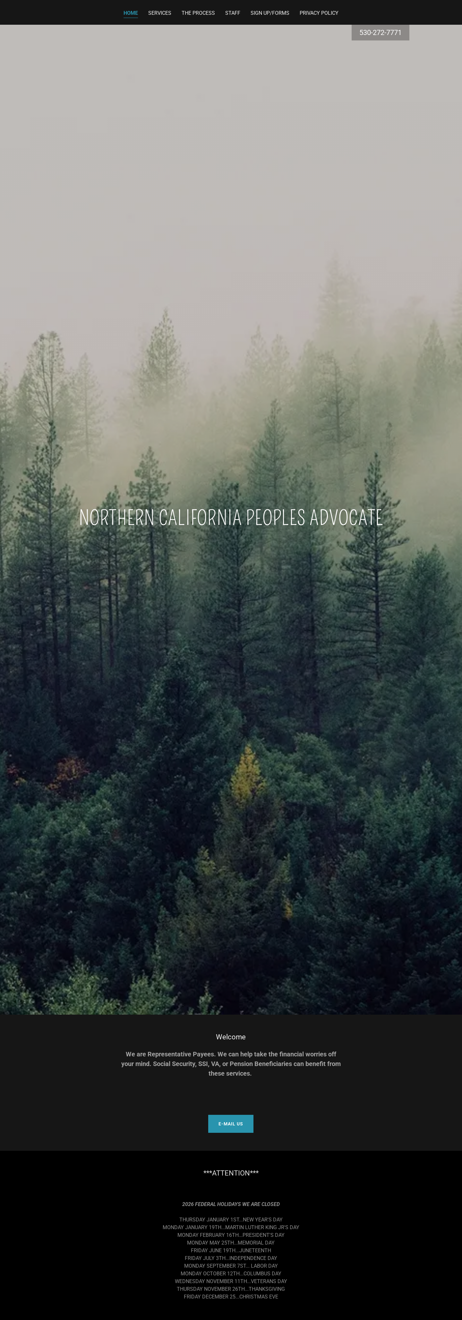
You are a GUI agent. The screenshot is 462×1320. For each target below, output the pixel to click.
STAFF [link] (232, 13)
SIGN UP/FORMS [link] (270, 13)
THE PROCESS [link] (198, 13)
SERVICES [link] (159, 13)
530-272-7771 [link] (380, 33)
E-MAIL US (230, 1123)
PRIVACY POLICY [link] (319, 13)
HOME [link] (131, 13)
